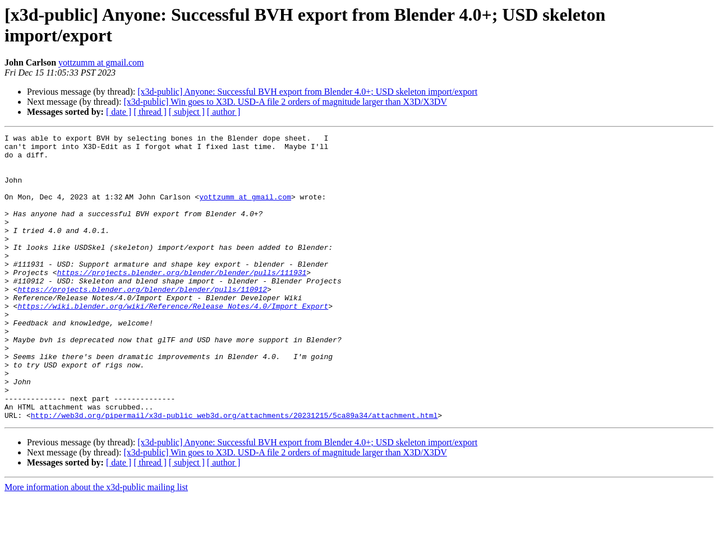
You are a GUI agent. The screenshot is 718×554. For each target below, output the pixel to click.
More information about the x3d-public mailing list (96, 544)
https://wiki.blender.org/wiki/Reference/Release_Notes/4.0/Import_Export (172, 341)
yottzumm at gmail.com (101, 62)
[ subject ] (187, 112)
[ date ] (118, 112)
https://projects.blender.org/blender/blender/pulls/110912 (142, 321)
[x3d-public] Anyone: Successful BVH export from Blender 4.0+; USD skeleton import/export (307, 91)
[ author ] (224, 112)
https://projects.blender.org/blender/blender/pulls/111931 (182, 301)
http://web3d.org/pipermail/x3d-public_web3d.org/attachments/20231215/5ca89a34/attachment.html (234, 472)
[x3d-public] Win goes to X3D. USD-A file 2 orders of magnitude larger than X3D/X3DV (285, 101)
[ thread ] (150, 112)
